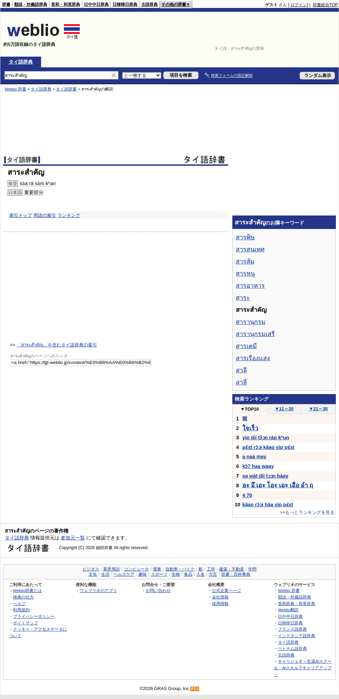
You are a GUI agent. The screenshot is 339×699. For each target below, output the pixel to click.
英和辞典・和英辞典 (296, 603)
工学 (211, 569)
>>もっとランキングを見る (307, 512)
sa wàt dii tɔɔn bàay (265, 476)
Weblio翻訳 (288, 609)
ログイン (298, 4)
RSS (195, 689)
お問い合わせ (158, 590)
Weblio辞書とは (27, 590)
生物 (176, 574)
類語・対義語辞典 (30, 4)
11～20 (284, 408)
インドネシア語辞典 (296, 635)
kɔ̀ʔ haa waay (258, 466)
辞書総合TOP (325, 4)
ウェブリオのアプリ (98, 590)
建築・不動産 (231, 569)
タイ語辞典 (21, 62)
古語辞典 (149, 4)
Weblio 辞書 (289, 590)
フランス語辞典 (292, 629)
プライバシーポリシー (34, 616)
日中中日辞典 (96, 4)
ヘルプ (19, 603)
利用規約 (21, 609)
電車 (157, 569)
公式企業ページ (226, 590)
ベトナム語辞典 (292, 648)
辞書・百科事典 (235, 574)
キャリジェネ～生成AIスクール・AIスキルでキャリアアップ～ (302, 667)
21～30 (318, 408)
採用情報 (220, 603)
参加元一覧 (73, 537)
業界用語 (111, 569)
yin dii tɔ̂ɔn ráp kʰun (265, 437)
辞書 (6, 4)
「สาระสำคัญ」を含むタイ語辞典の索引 (57, 344)
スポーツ (159, 574)
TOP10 (249, 409)
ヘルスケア (124, 574)
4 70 (247, 495)
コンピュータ (136, 569)
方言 (213, 574)
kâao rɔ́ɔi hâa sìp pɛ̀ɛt (267, 504)
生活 (105, 574)
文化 (93, 574)
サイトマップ (25, 623)
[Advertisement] (316, 34)
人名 (200, 574)
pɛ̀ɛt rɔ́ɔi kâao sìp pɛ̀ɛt (268, 447)
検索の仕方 (23, 597)
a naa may (254, 456)
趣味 (142, 574)
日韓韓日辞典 (125, 4)
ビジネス (91, 569)
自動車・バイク (179, 569)
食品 (188, 574)
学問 (252, 569)
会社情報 (220, 597)
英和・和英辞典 (65, 4)
